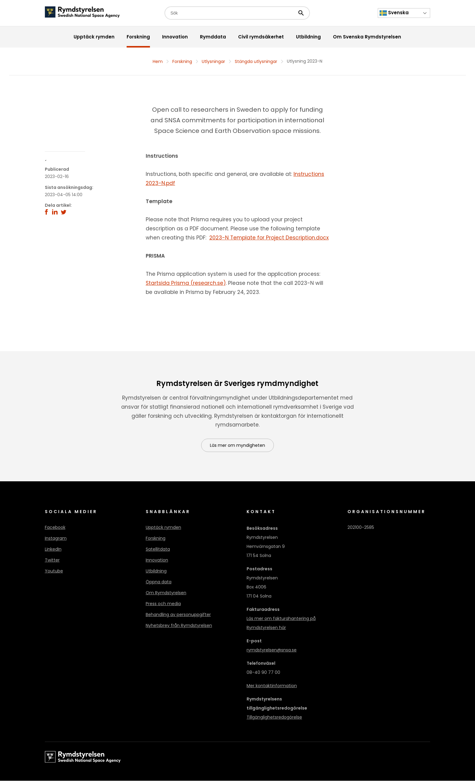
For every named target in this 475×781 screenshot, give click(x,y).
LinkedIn (53, 549)
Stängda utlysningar (256, 61)
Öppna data (158, 582)
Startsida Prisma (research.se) (186, 283)
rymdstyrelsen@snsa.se (272, 650)
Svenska (394, 13)
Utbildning (156, 571)
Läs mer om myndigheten (237, 446)
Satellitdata (158, 549)
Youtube (54, 571)
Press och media (163, 604)
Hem (158, 61)
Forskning (182, 61)
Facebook (55, 528)
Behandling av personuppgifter (178, 615)
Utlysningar (213, 61)
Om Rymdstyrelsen (166, 593)
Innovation (157, 560)
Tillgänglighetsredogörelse (274, 717)
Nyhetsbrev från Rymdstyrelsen (179, 626)
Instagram (56, 538)
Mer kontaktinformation (272, 686)
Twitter (52, 560)
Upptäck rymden (163, 528)
